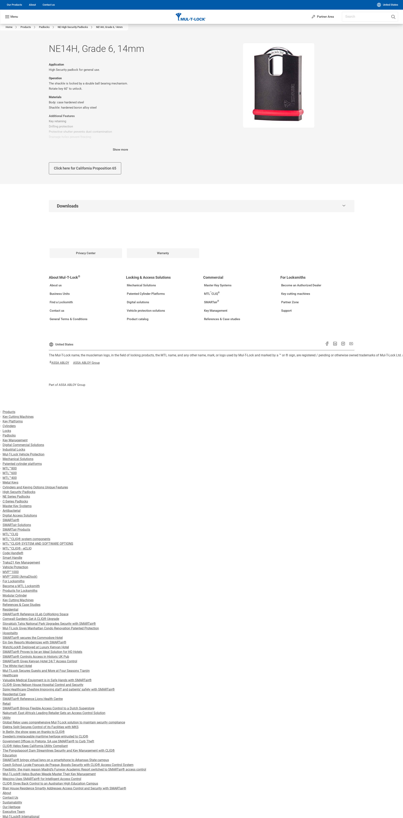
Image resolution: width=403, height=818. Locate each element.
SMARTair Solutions (17, 525)
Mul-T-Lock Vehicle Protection (23, 454)
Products (9, 412)
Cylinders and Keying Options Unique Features (35, 487)
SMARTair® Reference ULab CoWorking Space (35, 614)
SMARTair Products (16, 529)
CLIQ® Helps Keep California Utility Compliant (35, 746)
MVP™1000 (11, 572)
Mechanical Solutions (18, 459)
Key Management (15, 440)
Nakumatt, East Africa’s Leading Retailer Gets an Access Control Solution (54, 713)
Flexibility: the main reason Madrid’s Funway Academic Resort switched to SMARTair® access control (74, 769)
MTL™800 (10, 468)
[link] (14, 5)
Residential (10, 609)
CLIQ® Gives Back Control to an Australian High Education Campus (50, 783)
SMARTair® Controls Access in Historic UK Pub (36, 657)
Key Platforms (13, 421)
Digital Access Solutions (20, 515)
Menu (14, 16)
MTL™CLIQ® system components (26, 539)
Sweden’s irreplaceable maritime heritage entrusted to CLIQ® (45, 736)
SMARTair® (11, 520)
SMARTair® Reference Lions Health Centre (33, 699)
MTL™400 (10, 478)
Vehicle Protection (15, 567)
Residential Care (14, 694)
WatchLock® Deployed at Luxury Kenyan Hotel (36, 647)
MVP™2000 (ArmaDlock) (20, 577)
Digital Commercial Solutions (23, 445)
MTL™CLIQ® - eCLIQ (17, 548)
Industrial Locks (14, 449)
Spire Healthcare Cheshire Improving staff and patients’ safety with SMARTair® (59, 689)
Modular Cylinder (15, 595)
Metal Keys (10, 482)
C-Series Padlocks (15, 501)
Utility (7, 718)
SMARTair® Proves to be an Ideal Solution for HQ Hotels (42, 652)
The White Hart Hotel (17, 666)
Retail (7, 704)
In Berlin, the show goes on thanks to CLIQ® (34, 732)
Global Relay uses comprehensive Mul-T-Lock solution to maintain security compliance (64, 722)
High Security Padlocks (19, 492)
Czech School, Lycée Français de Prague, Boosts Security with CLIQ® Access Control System (68, 765)
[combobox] (370, 17)
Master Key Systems (17, 506)
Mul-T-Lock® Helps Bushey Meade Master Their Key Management (49, 774)
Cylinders (9, 426)
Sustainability (12, 802)
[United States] (387, 5)
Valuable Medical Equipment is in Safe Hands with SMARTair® (47, 680)
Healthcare (10, 675)
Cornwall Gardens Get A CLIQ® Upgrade (31, 619)
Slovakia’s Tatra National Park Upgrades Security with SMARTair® (49, 624)
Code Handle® (13, 553)
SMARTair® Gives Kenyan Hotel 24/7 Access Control (40, 661)
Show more (120, 149)
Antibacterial (12, 511)
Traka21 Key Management (21, 562)
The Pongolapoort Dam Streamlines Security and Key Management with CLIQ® (59, 750)
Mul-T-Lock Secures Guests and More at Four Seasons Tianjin (46, 671)
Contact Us (10, 798)
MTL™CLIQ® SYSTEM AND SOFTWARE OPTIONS (38, 544)
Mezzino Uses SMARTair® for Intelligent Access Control (42, 779)
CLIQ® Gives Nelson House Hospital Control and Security (43, 685)
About (7, 793)
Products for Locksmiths (20, 591)
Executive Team (14, 812)
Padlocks (9, 435)
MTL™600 (10, 473)
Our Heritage (11, 807)
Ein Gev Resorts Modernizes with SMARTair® (34, 642)
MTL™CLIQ (10, 534)
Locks (7, 431)
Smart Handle (12, 558)
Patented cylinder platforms (22, 464)
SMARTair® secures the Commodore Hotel (33, 638)
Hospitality (10, 633)
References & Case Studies (21, 605)
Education (10, 755)
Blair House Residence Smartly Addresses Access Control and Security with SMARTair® (64, 788)
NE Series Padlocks (16, 496)
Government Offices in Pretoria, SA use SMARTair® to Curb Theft (48, 741)
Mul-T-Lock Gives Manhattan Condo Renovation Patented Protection (51, 628)
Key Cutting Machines (18, 417)
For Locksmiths (14, 581)
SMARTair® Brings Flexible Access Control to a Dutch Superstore (48, 708)
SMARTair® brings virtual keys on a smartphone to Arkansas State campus (56, 760)
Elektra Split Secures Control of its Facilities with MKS (41, 727)
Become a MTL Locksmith (21, 586)
